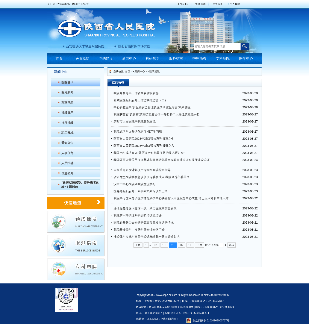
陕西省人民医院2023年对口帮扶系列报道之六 (144, 145)
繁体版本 (200, 4)
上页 (138, 245)
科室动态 (67, 102)
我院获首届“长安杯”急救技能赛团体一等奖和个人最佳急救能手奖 (157, 114)
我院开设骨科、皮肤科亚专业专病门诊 (139, 229)
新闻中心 (129, 58)
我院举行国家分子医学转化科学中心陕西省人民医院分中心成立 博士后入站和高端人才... (172, 198)
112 (181, 245)
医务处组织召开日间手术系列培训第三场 (141, 191)
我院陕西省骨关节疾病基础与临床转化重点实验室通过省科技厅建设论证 (162, 160)
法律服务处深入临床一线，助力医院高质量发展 (145, 208)
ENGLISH (183, 4)
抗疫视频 (67, 122)
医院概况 (82, 58)
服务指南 (176, 58)
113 (190, 245)
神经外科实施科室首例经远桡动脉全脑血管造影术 (147, 236)
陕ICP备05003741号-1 (196, 313)
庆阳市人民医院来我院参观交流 (135, 121)
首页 (59, 58)
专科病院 (223, 58)
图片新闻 (67, 92)
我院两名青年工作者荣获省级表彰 (136, 93)
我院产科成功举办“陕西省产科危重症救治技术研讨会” (149, 152)
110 (164, 245)
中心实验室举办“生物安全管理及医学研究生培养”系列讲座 (152, 107)
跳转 (231, 245)
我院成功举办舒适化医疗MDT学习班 (138, 131)
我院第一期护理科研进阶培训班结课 (138, 215)
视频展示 (67, 112)
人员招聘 (67, 163)
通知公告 (67, 143)
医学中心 (246, 58)
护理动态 (199, 58)
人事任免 (67, 153)
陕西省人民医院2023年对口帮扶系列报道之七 (144, 138)
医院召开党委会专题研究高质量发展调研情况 (144, 222)
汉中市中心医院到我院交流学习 (135, 184)
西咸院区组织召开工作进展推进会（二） (141, 100)
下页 (199, 245)
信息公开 (67, 173)
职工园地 (67, 133)
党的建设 (106, 58)
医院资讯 (67, 82)
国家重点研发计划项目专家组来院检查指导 (142, 170)
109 (156, 245)
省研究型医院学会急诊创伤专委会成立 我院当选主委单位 (151, 177)
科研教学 (152, 58)
